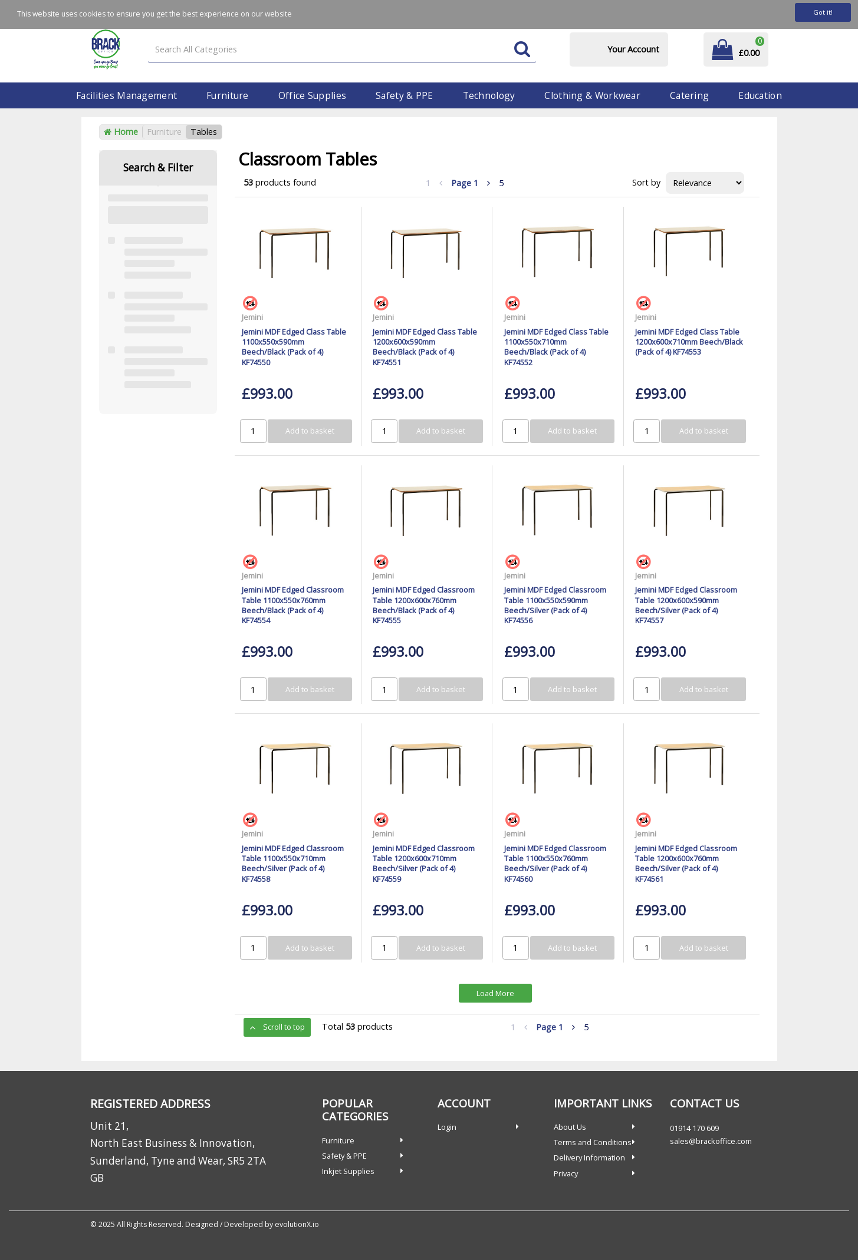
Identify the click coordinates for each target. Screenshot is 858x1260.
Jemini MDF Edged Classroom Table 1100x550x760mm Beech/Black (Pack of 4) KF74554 (293, 605)
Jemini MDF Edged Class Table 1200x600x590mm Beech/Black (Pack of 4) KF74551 (425, 347)
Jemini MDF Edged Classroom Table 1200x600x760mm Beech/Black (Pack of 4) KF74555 (424, 605)
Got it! (823, 12)
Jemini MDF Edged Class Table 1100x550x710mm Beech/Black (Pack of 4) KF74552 (556, 347)
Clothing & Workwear (592, 95)
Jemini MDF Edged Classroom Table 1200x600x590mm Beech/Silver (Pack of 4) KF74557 (686, 605)
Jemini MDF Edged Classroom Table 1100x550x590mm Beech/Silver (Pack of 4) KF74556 (555, 605)
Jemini (252, 317)
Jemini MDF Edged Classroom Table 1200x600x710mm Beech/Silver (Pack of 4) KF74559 (424, 863)
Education (760, 95)
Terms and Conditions (593, 1142)
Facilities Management (126, 95)
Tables (203, 131)
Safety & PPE (404, 95)
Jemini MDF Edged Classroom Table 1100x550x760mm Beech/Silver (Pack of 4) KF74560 (555, 863)
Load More (495, 993)
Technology (489, 95)
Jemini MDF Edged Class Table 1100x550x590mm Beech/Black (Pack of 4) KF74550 (294, 347)
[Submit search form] (522, 49)
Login (447, 1127)
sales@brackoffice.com (711, 1141)
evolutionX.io (297, 1224)
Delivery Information (589, 1157)
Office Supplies (312, 95)
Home (121, 131)
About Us (570, 1127)
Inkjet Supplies (348, 1171)
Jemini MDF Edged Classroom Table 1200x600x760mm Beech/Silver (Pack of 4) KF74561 (686, 863)
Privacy (566, 1173)
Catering (689, 95)
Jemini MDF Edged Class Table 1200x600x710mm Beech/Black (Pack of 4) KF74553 (689, 342)
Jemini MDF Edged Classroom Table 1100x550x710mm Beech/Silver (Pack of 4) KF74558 (293, 863)
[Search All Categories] (341, 49)
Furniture (227, 95)
